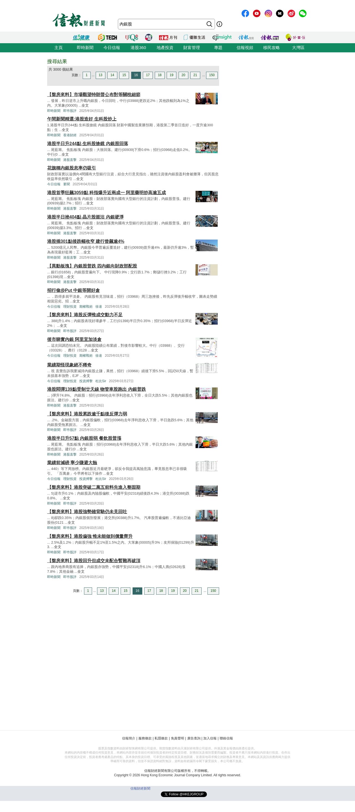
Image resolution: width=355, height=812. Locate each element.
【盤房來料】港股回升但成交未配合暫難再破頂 (93, 560)
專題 (218, 47)
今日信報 (111, 47)
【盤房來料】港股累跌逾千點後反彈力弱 (87, 414)
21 (195, 75)
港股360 (138, 47)
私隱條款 (161, 738)
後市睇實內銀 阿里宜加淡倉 (74, 339)
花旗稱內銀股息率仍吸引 (71, 168)
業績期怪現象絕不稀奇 (69, 365)
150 (212, 75)
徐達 (98, 307)
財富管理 (191, 47)
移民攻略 (271, 47)
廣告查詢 (194, 738)
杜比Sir (100, 381)
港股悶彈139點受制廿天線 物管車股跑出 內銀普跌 (96, 389)
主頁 (58, 47)
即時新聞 (85, 47)
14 (112, 75)
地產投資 (165, 47)
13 (100, 75)
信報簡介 (128, 738)
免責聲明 (177, 738)
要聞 (66, 184)
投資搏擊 (86, 381)
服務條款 (145, 738)
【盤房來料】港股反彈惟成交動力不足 (85, 314)
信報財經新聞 (140, 788)
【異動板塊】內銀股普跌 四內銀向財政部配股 (92, 266)
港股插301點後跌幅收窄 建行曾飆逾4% (85, 241)
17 (147, 75)
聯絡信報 (226, 738)
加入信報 (210, 738)
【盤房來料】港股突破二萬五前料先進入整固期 (93, 487)
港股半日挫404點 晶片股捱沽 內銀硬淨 (85, 217)
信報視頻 (245, 47)
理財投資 (70, 307)
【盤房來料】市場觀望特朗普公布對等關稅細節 (93, 94)
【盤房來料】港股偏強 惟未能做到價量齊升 (90, 536)
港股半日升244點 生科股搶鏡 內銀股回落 (87, 143)
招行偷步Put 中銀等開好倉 (73, 290)
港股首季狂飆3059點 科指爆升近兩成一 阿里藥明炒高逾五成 (106, 192)
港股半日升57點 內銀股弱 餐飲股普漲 (84, 438)
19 (171, 75)
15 (124, 75)
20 (183, 75)
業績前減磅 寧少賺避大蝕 (72, 462)
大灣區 (298, 47)
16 (136, 75)
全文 (85, 105)
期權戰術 (86, 307)
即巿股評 (70, 111)
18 (159, 75)
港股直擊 (70, 160)
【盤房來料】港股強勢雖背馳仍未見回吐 (87, 511)
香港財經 (70, 135)
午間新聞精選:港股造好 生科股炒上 (81, 119)
